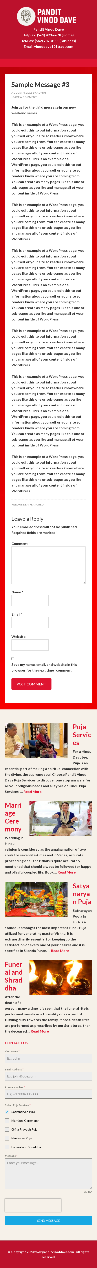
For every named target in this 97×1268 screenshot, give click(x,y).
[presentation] (33, 1204)
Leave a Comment (24, 96)
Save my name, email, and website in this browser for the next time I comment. (44, 667)
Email (16, 614)
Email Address (14, 1069)
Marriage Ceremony (13, 816)
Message (11, 1155)
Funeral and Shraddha (14, 975)
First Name (12, 1051)
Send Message (48, 1220)
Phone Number (15, 1086)
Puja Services (82, 734)
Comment (20, 543)
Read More (33, 791)
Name (17, 591)
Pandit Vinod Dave (48, 15)
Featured (36, 504)
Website (18, 636)
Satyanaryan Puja (82, 893)
